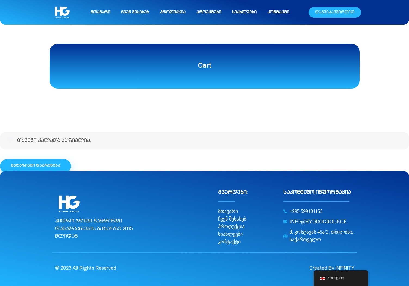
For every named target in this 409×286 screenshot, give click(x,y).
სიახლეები (244, 12)
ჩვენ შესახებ (135, 12)
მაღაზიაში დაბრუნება (35, 166)
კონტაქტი (278, 12)
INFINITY (345, 268)
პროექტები (208, 12)
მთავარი (100, 12)
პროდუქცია (173, 12)
